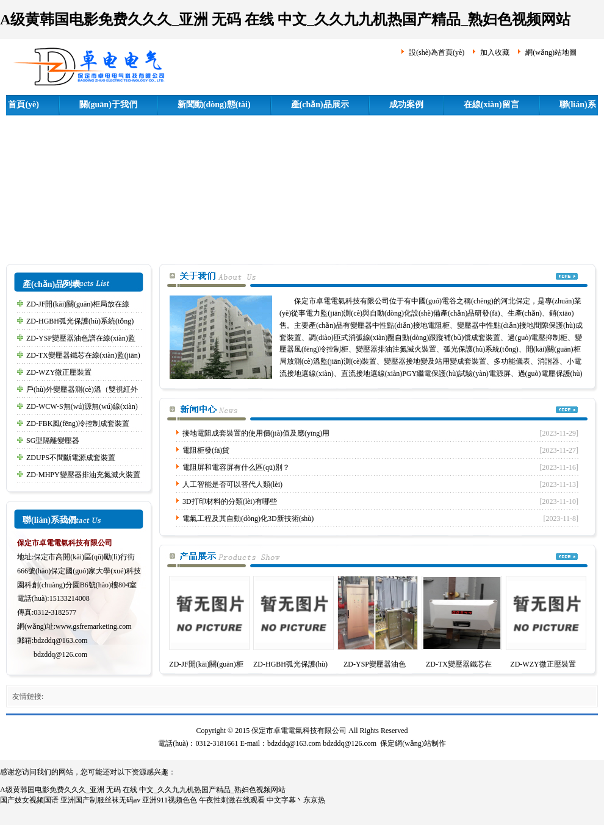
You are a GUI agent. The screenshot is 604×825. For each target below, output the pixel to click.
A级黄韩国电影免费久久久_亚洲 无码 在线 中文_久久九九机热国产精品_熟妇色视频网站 (285, 19)
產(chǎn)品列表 (52, 284)
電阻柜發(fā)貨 (205, 450)
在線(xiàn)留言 (491, 104)
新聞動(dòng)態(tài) (214, 104)
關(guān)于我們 (108, 104)
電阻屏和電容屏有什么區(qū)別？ (236, 467)
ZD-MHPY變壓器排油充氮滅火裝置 (83, 474)
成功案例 (406, 104)
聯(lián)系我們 (49, 520)
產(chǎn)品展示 (320, 104)
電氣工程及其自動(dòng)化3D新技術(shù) (248, 518)
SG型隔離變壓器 (52, 440)
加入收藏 (494, 52)
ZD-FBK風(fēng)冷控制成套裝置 (77, 423)
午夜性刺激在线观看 (232, 800)
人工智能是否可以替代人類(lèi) (232, 484)
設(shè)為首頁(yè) (436, 52)
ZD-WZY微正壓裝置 (59, 372)
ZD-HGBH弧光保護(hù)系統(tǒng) (80, 321)
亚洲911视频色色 (169, 800)
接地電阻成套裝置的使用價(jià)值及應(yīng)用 (255, 433)
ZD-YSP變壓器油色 (374, 664)
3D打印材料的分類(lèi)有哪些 (229, 501)
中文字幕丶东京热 (296, 800)
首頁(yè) (23, 104)
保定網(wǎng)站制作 (413, 743)
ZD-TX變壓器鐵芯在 (459, 664)
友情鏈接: (27, 696)
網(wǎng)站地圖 (551, 52)
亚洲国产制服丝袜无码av (100, 800)
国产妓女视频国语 (29, 800)
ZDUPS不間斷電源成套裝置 (70, 457)
